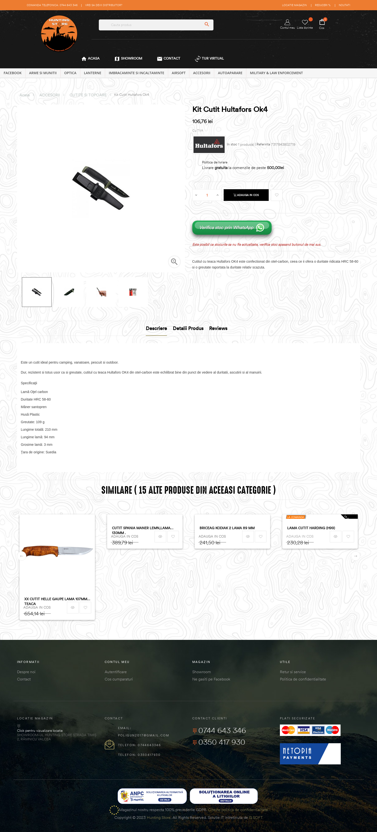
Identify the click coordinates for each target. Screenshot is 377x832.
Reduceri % (323, 5)
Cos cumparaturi (119, 679)
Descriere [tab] (156, 328)
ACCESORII (201, 73)
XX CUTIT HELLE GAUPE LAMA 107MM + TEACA (57, 601)
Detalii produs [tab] (188, 328)
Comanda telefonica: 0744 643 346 (52, 5)
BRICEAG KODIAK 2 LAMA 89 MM (227, 528)
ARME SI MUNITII (43, 73)
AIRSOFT (179, 73)
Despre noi (26, 671)
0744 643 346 (219, 730)
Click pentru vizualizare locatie (40, 730)
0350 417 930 (218, 742)
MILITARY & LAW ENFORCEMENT (276, 73)
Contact (24, 679)
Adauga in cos (246, 195)
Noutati (344, 5)
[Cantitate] (207, 195)
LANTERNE (92, 73)
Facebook (13, 73)
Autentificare (116, 671)
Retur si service (293, 671)
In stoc (232, 144)
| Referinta (262, 144)
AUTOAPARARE (230, 73)
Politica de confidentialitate (303, 679)
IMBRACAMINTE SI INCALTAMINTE (136, 73)
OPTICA (70, 73)
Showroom (201, 671)
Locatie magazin (294, 5)
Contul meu (287, 24)
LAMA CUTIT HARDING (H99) (311, 528)
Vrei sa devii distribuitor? (103, 5)
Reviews (218, 328)
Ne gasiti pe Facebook (211, 679)
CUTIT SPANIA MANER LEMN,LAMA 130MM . (141, 530)
